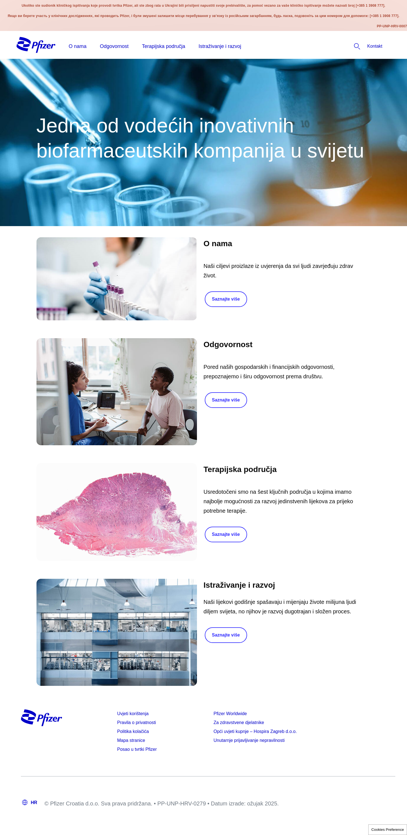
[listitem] (358, 46)
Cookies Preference (387, 829)
